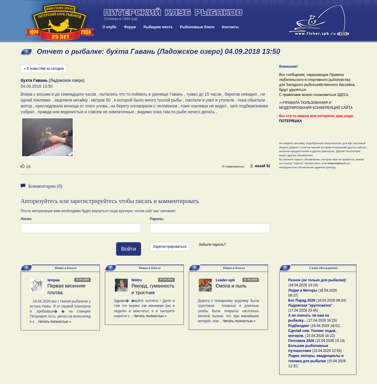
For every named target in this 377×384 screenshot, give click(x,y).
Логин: (26, 219)
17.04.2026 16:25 (322, 320)
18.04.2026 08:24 (331, 300)
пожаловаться (233, 166)
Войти (128, 249)
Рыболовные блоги (197, 27)
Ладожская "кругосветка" (310, 305)
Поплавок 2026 (301, 341)
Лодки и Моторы (302, 290)
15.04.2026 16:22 (320, 336)
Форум (130, 27)
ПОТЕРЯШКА (290, 121)
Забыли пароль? (212, 244)
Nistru (137, 280)
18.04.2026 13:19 (303, 285)
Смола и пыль (231, 285)
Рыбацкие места (157, 27)
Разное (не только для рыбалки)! (317, 280)
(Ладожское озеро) (53, 80)
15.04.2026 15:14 (330, 341)
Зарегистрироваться (169, 247)
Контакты (230, 27)
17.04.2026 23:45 (303, 310)
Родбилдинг (299, 326)
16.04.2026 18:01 (325, 326)
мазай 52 (260, 166)
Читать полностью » (54, 322)
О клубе (109, 27)
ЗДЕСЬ (343, 95)
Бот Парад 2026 (301, 300)
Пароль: (157, 219)
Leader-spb (225, 280)
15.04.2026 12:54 (326, 351)
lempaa (53, 280)
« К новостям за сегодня (44, 69)
